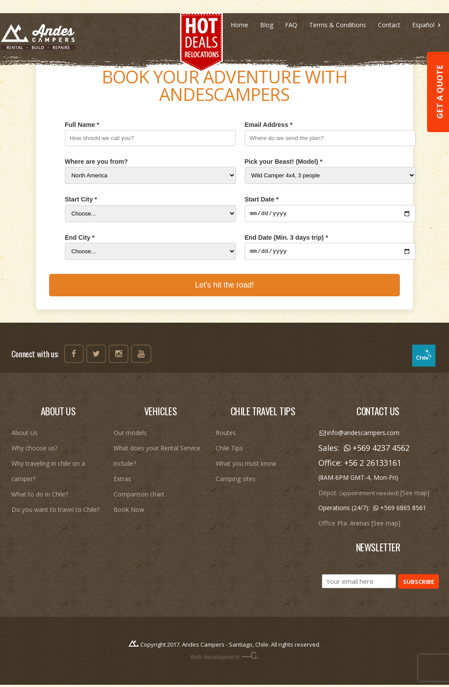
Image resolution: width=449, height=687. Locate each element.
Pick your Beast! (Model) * (284, 161)
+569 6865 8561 (398, 510)
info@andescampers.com (358, 435)
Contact (389, 25)
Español (427, 25)
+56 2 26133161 (372, 465)
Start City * (81, 199)
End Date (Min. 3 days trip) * (286, 238)
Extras (122, 481)
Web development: (224, 659)
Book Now (129, 512)
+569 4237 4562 (376, 450)
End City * (80, 238)
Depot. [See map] (373, 495)
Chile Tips (229, 450)
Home (239, 25)
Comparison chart (139, 497)
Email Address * (268, 125)
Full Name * (82, 125)
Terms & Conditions (337, 25)
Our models (130, 435)
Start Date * (262, 199)
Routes (226, 435)
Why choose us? (34, 450)
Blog (266, 25)
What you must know (246, 466)
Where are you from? (96, 161)
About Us (24, 435)
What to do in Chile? (39, 497)
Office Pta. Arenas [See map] (359, 526)
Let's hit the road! (224, 287)
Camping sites (236, 481)
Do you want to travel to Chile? (55, 512)
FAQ (291, 25)
